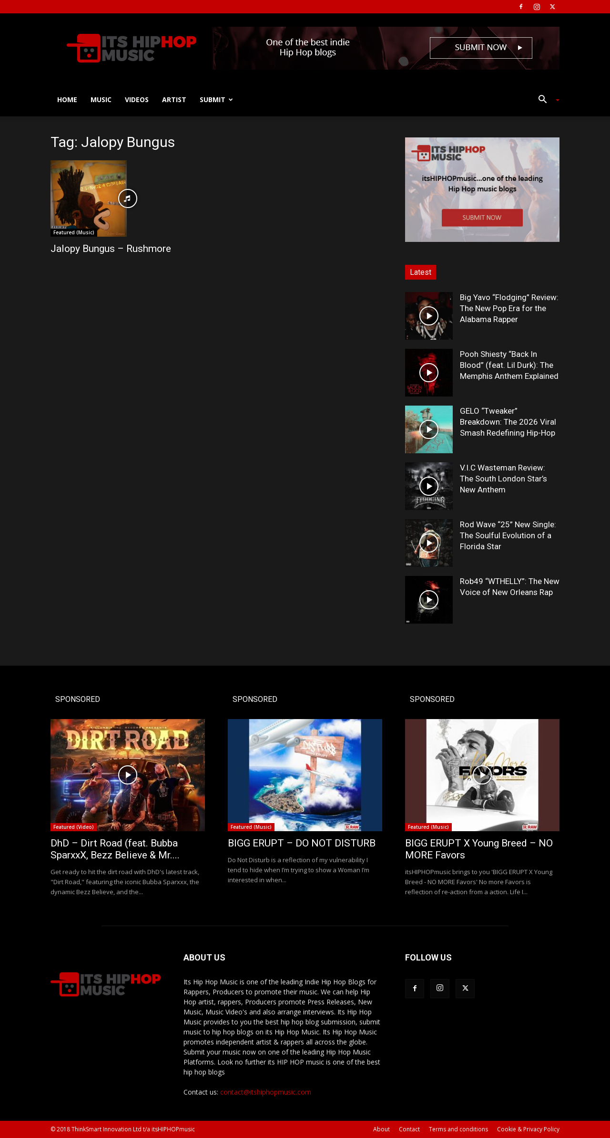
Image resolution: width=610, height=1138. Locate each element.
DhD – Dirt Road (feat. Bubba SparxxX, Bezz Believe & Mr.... (115, 849)
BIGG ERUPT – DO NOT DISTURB (302, 843)
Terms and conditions (458, 1129)
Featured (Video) (73, 827)
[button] (545, 100)
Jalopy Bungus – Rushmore (111, 248)
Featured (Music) (73, 232)
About (381, 1129)
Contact (409, 1129)
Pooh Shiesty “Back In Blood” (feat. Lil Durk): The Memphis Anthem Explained (509, 365)
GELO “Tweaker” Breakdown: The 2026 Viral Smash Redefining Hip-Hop (508, 422)
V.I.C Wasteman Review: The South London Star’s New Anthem (503, 478)
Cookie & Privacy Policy (528, 1129)
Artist (174, 99)
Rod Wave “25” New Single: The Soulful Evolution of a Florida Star (508, 535)
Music (101, 99)
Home (67, 99)
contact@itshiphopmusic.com (265, 1091)
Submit (216, 99)
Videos (137, 99)
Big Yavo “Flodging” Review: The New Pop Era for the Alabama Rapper (509, 308)
